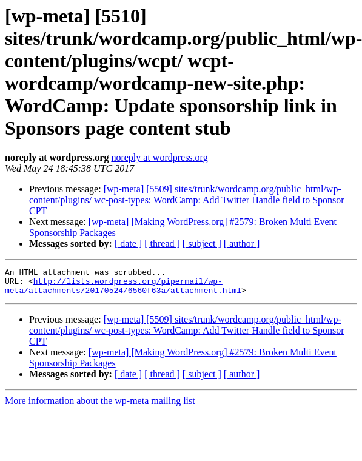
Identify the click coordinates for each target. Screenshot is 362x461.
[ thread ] (162, 243)
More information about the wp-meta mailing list (100, 406)
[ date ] (128, 243)
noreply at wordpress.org (159, 157)
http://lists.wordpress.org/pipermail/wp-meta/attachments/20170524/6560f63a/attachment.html (123, 290)
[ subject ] (202, 243)
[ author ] (242, 243)
